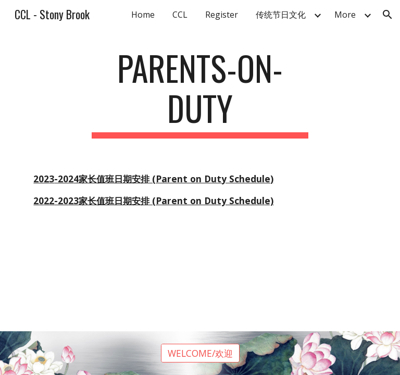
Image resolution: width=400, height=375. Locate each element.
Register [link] (221, 14)
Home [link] (143, 14)
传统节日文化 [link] (281, 14)
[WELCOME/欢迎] (200, 353)
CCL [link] (180, 14)
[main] (200, 93)
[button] (387, 14)
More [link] (345, 14)
